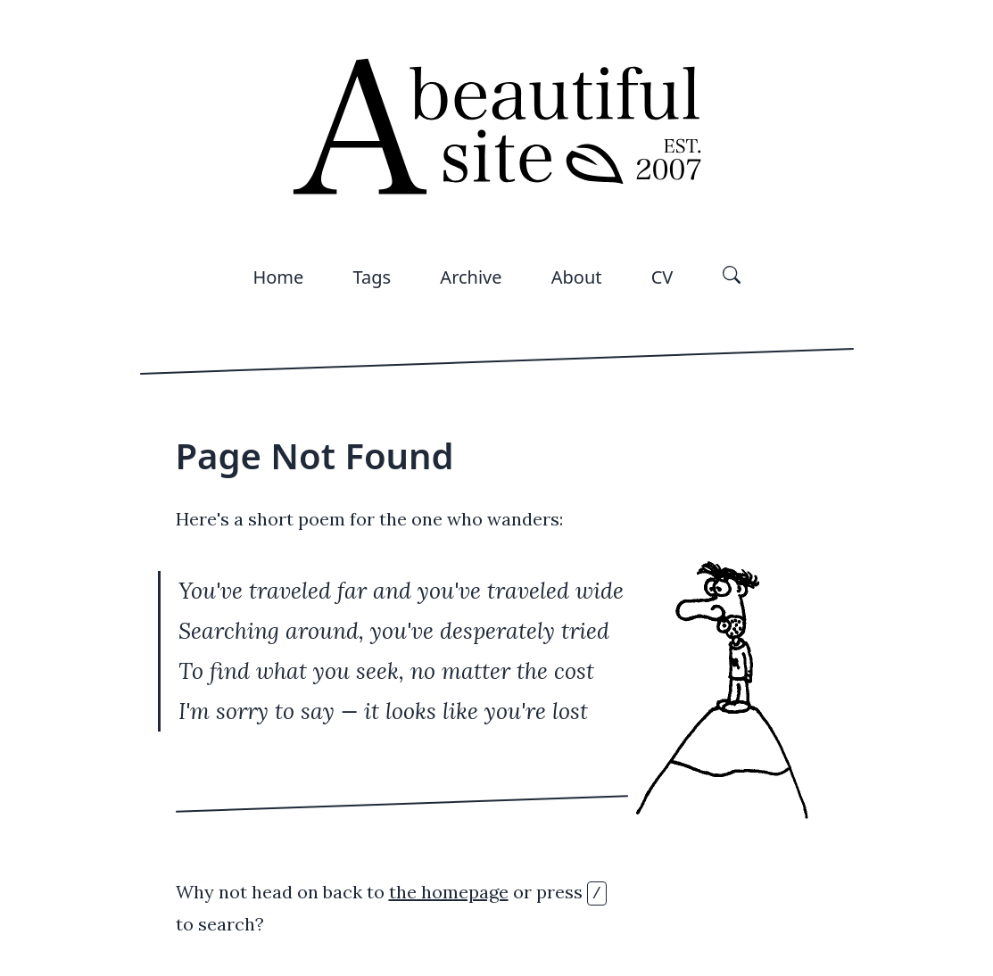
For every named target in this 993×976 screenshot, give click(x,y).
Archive (470, 277)
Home (277, 277)
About (576, 277)
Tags (372, 277)
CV (662, 277)
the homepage (449, 892)
